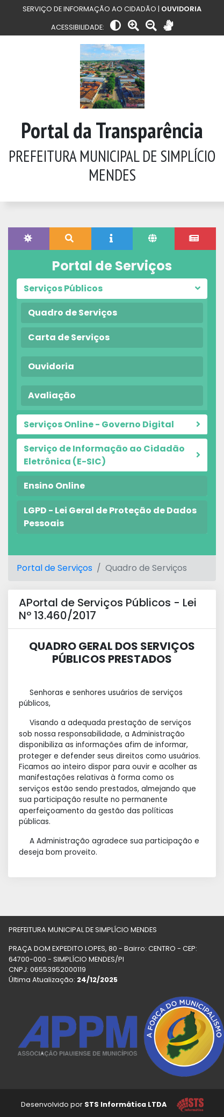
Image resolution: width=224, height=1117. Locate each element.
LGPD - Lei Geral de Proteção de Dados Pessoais (110, 516)
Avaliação (52, 395)
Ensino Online (54, 485)
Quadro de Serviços (72, 312)
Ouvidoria (51, 366)
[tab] (28, 238)
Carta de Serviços (69, 337)
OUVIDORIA (181, 8)
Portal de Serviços (54, 568)
